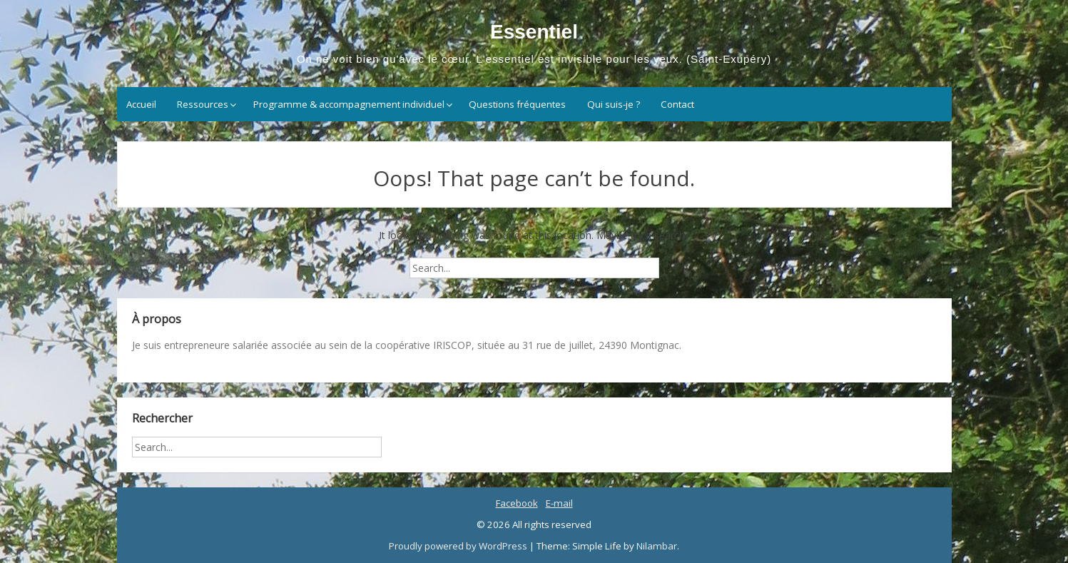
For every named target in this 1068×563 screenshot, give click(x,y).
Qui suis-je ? (613, 104)
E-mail (559, 503)
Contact (677, 104)
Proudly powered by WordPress (459, 545)
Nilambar (656, 545)
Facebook (517, 503)
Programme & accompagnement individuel (348, 104)
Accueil (141, 104)
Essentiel (534, 32)
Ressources (202, 104)
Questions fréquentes (517, 104)
